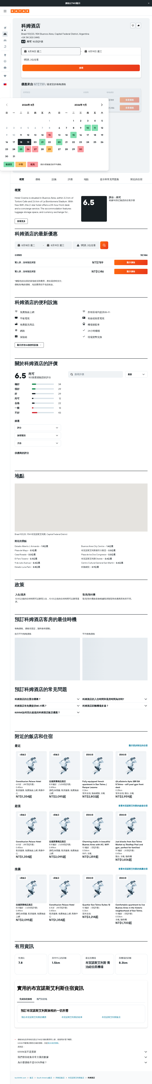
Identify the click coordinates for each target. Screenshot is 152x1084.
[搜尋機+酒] (5, 39)
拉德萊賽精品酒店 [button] (57, 781)
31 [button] (35, 114)
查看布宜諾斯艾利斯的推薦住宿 (133, 869)
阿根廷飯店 (60, 1078)
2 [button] (28, 86)
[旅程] (5, 68)
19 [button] (50, 100)
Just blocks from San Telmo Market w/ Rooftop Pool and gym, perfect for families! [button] (129, 844)
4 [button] (42, 86)
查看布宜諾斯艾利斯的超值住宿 (133, 805)
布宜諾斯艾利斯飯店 (111, 1017)
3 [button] (35, 86)
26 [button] (49, 107)
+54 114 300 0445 (30, 37)
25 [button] (42, 107)
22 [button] (71, 100)
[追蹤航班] (5, 53)
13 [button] (57, 93)
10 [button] (35, 93)
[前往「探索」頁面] (5, 47)
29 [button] (71, 107)
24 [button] (35, 107)
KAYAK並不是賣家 (83, 1052)
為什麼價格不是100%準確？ (83, 1062)
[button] (148, 3)
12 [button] (50, 93)
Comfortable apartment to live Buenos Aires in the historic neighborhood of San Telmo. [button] (130, 907)
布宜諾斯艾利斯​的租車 (72, 1017)
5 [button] (49, 86)
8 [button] (71, 86)
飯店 (31, 1078)
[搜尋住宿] (5, 26)
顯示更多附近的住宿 (138, 745)
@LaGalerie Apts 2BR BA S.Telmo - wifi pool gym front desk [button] (129, 784)
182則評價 (38, 41)
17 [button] (35, 100)
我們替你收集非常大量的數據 (83, 1057)
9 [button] (28, 93)
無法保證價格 (53, 1043)
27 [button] (57, 107)
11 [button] (42, 93)
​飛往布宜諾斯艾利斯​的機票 (33, 1017)
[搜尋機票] (5, 20)
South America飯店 (44, 1078)
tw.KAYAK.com (20, 1078)
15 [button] (71, 93)
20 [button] (56, 100)
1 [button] (71, 78)
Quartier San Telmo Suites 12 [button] (96, 904)
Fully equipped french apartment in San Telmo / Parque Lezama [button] (94, 784)
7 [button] (64, 86)
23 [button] (28, 107)
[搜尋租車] (5, 33)
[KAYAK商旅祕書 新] (5, 60)
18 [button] (43, 100)
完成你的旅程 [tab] (25, 999)
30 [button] (28, 114)
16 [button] (28, 100)
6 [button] (57, 86)
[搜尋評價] (98, 374)
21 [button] (64, 100)
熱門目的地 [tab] (42, 999)
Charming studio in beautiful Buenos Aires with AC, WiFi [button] (96, 843)
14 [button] (64, 93)
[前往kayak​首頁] (20, 11)
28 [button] (64, 107)
